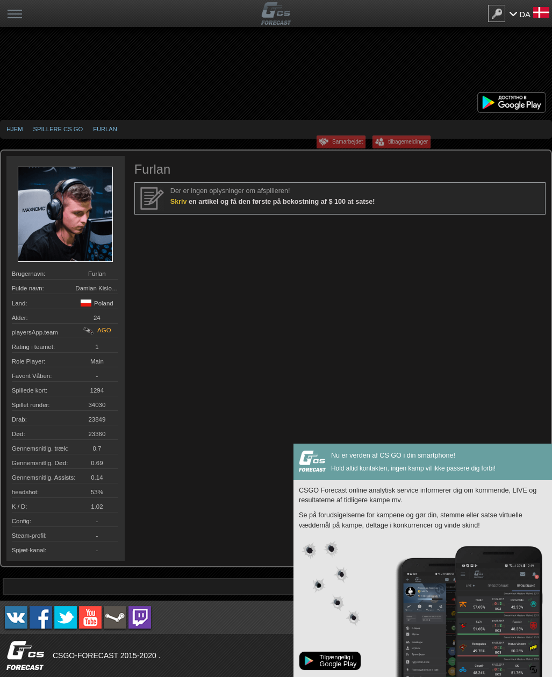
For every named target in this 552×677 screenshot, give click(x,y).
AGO (97, 330)
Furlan (105, 129)
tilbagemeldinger (408, 142)
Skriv (179, 201)
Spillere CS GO (58, 129)
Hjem (14, 129)
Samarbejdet (347, 142)
